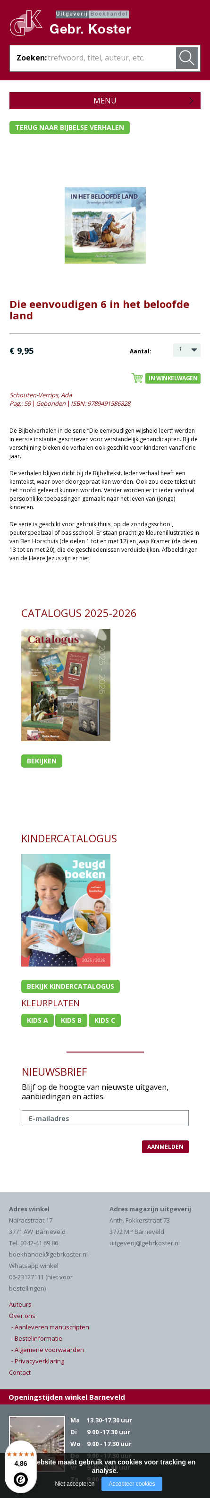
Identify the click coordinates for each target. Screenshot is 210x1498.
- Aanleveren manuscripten (50, 1327)
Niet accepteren (74, 1484)
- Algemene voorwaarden (47, 1349)
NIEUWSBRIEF (54, 1071)
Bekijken (42, 760)
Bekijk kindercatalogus (70, 986)
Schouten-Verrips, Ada (40, 395)
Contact (20, 1372)
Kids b (71, 1020)
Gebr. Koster (80, 26)
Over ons (22, 1315)
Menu (105, 100)
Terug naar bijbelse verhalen (69, 127)
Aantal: (140, 351)
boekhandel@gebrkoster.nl (48, 1254)
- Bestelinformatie (36, 1338)
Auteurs (20, 1304)
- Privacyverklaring (37, 1361)
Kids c (104, 1020)
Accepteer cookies (132, 1484)
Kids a (37, 1020)
